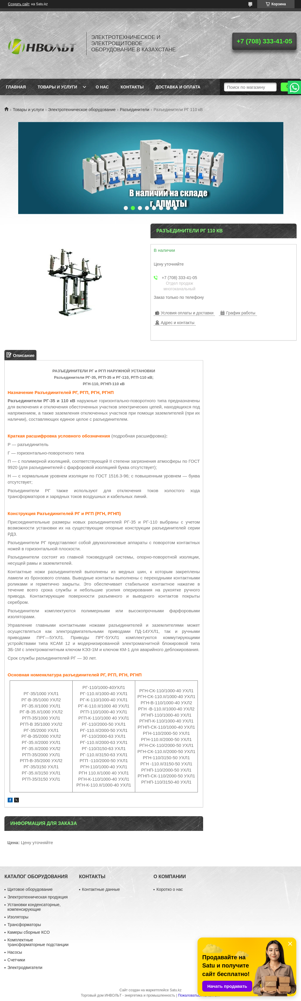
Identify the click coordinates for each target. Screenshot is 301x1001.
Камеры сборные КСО (28, 932)
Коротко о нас (169, 889)
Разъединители (134, 109)
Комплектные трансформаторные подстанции (37, 942)
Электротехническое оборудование (82, 109)
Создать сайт (19, 4)
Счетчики (16, 960)
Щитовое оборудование (30, 889)
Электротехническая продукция (37, 897)
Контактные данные (101, 889)
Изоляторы (17, 917)
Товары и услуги (57, 87)
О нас (102, 87)
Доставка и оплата (177, 87)
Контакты (132, 87)
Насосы (14, 952)
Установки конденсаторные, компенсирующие (34, 907)
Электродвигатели (24, 967)
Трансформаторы (24, 924)
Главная (16, 87)
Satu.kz (175, 990)
